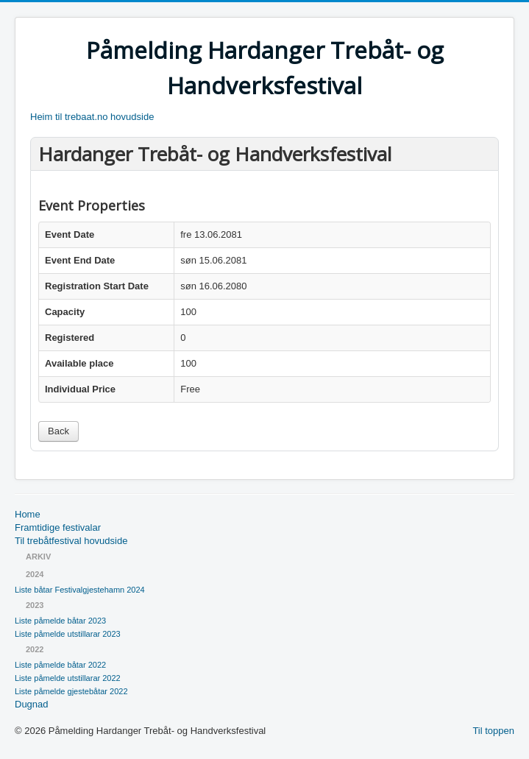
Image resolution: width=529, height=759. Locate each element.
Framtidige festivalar (58, 527)
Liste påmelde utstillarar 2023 (68, 633)
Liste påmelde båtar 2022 (60, 664)
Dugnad (32, 704)
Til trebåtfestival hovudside (71, 540)
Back (58, 431)
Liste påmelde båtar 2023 (60, 620)
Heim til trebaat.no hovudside (92, 116)
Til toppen (493, 730)
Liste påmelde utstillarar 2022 (68, 678)
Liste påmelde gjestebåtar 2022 (71, 691)
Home (27, 514)
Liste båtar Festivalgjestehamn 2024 (80, 589)
